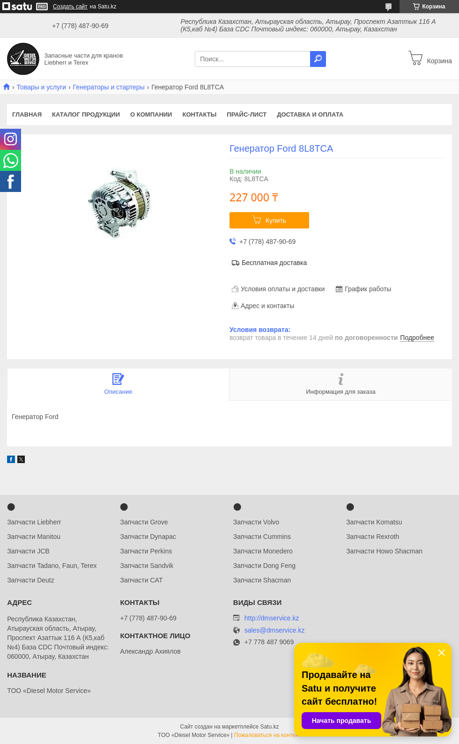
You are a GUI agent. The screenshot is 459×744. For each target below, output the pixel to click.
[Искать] (318, 59)
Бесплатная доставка (274, 262)
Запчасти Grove (144, 522)
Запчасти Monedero (263, 551)
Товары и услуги (41, 87)
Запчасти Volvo (256, 522)
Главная (27, 114)
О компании (151, 114)
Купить (276, 220)
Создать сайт (70, 6)
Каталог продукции (86, 114)
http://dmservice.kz (271, 618)
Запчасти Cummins (262, 536)
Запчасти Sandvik (146, 565)
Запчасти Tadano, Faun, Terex (51, 565)
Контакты (199, 114)
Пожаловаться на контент (267, 735)
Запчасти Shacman (262, 580)
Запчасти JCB (28, 551)
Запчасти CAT (141, 580)
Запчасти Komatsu (374, 522)
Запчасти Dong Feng (264, 565)
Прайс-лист (247, 114)
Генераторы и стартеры (109, 87)
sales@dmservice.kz (274, 630)
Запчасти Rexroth (372, 536)
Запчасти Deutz (30, 580)
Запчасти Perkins (146, 551)
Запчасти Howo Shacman (384, 551)
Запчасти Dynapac (148, 536)
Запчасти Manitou (33, 536)
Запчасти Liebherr (34, 522)
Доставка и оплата (310, 114)
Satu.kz (269, 726)
